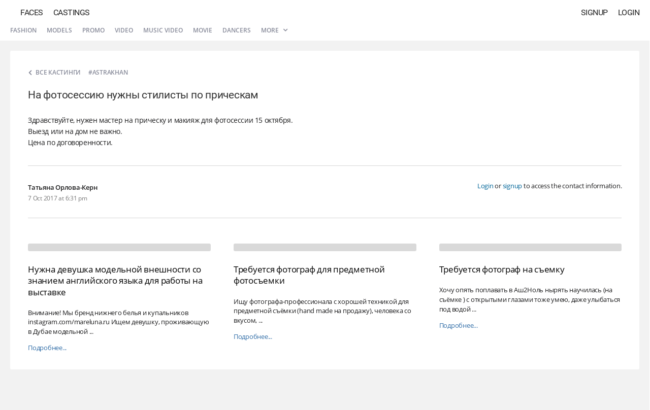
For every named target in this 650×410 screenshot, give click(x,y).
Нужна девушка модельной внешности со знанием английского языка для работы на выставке (115, 280)
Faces (31, 12)
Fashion (23, 30)
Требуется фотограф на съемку (502, 269)
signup (513, 185)
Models (59, 30)
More (274, 30)
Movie (202, 30)
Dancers (236, 30)
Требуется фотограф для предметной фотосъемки (309, 274)
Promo (93, 30)
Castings (71, 12)
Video (124, 30)
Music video (163, 30)
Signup (594, 12)
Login (629, 12)
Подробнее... (47, 348)
